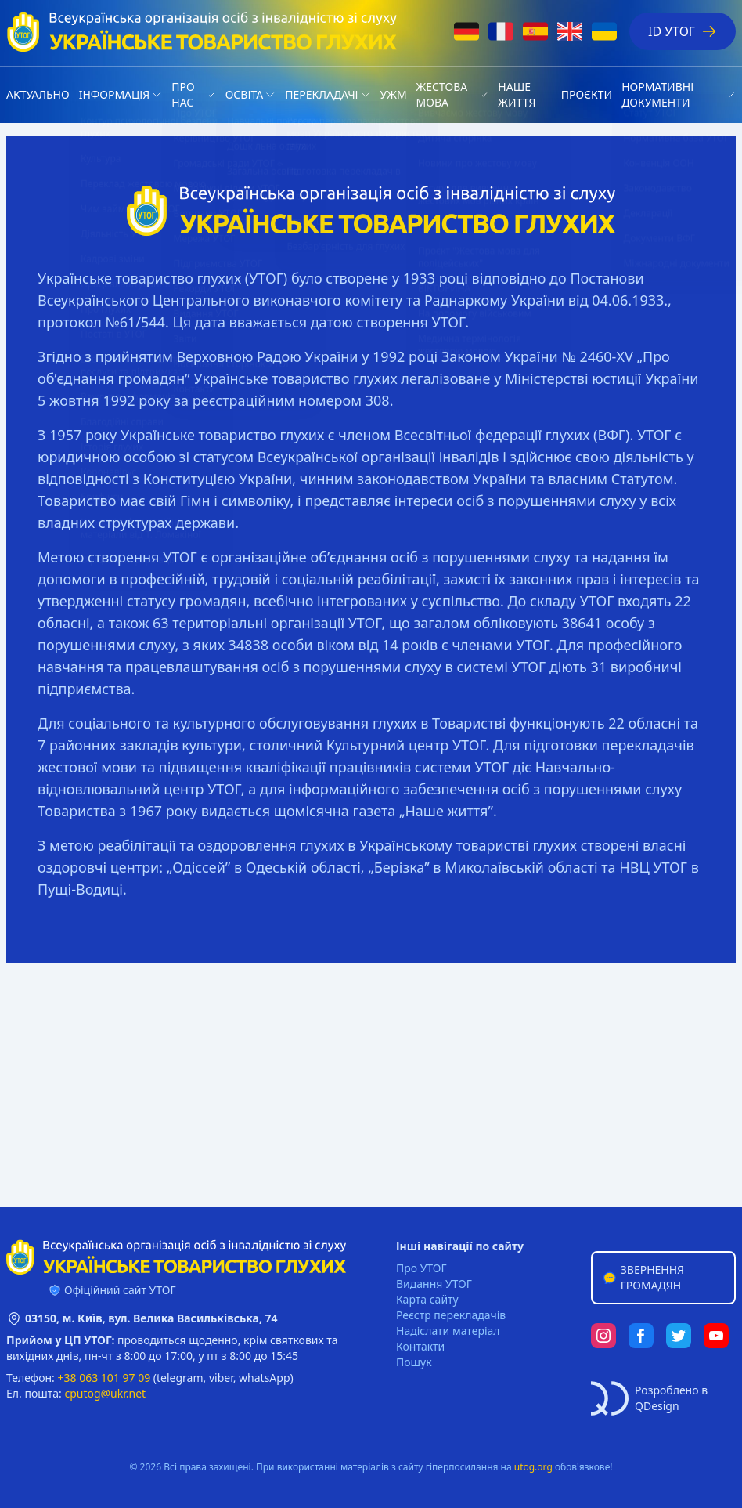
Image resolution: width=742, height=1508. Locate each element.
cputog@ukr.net (105, 1393)
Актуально (38, 94)
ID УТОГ (682, 31)
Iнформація (114, 94)
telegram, (181, 1377)
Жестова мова (442, 94)
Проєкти (586, 94)
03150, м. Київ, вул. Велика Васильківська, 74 (151, 1318)
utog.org (533, 1467)
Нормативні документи (657, 94)
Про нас (182, 94)
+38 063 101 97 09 (104, 1377)
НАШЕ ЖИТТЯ (516, 94)
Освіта (244, 94)
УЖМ (393, 94)
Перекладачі (321, 94)
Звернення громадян (643, 1277)
